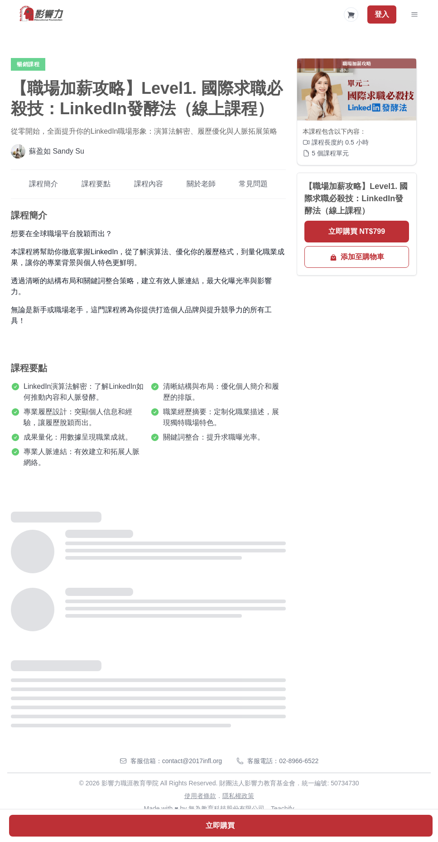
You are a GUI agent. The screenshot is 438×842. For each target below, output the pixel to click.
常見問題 (253, 184)
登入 (382, 14)
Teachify (282, 808)
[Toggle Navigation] (414, 14)
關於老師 (201, 184)
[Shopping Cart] (351, 14)
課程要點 (96, 184)
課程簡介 (43, 184)
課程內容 (148, 184)
